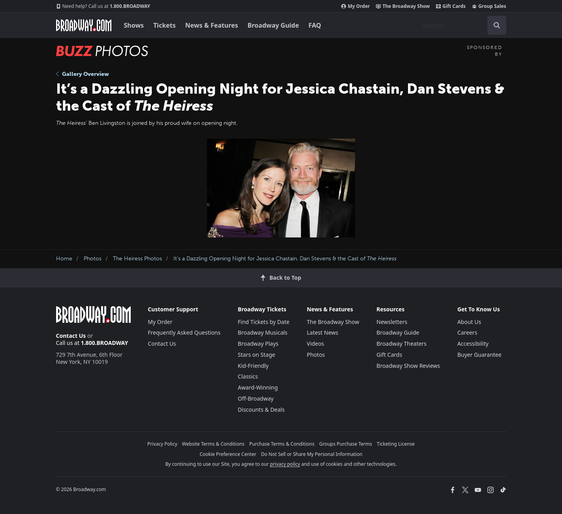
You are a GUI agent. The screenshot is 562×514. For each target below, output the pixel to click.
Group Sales (489, 6)
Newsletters (391, 322)
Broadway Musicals (263, 332)
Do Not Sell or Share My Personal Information (312, 454)
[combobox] (461, 25)
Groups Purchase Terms (345, 444)
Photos (92, 258)
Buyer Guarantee (479, 354)
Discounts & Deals (261, 409)
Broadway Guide (273, 25)
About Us (469, 322)
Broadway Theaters (401, 343)
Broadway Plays (258, 343)
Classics (248, 376)
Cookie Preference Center (227, 454)
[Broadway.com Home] (83, 25)
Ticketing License (396, 444)
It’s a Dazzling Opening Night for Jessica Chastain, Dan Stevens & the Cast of (285, 258)
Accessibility (473, 343)
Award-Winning (258, 387)
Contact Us (71, 335)
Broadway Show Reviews (408, 365)
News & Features (211, 25)
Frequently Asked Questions (184, 332)
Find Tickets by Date (263, 322)
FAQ (314, 25)
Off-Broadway (256, 398)
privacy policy (285, 464)
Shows (134, 25)
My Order (355, 6)
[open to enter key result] (496, 25)
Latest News (322, 332)
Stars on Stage (256, 354)
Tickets (164, 25)
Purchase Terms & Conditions (281, 444)
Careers (467, 332)
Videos (315, 343)
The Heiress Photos (137, 258)
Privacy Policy (162, 444)
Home (64, 258)
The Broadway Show (403, 6)
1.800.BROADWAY (103, 6)
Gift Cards (451, 6)
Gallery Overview (82, 74)
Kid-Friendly (253, 365)
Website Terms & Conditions (213, 444)
